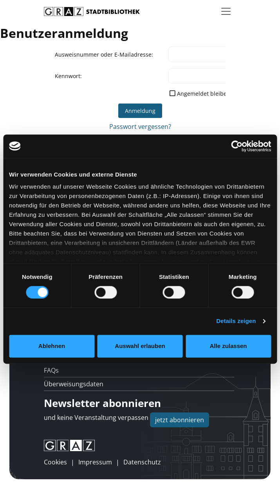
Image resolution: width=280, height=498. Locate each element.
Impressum (95, 462)
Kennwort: (68, 76)
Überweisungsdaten (73, 384)
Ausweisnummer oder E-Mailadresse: (104, 54)
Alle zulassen (228, 346)
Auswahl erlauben (140, 346)
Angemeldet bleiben (203, 93)
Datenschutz (142, 462)
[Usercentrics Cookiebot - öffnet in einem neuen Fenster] (236, 146)
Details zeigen (236, 321)
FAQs (51, 370)
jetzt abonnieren (179, 420)
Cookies (55, 462)
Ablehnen (51, 346)
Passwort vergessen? (140, 126)
